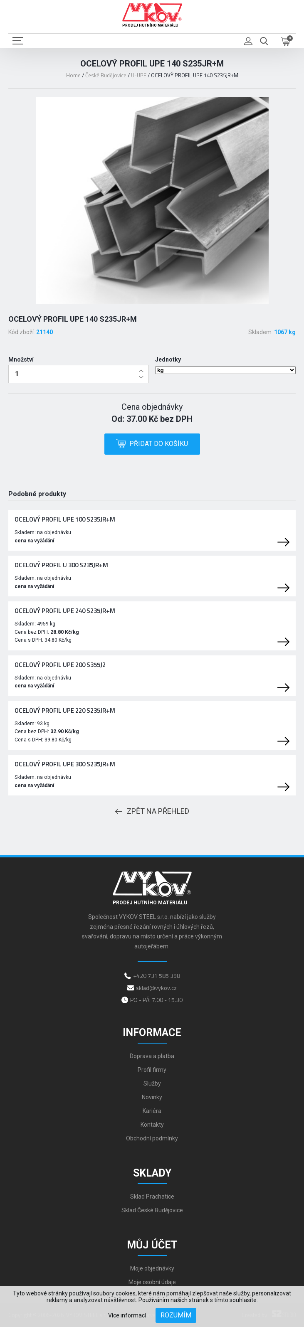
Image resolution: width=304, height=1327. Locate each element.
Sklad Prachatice (152, 1196)
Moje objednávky (152, 1268)
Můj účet (152, 1245)
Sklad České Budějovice (152, 1210)
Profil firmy (152, 1069)
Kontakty (152, 1124)
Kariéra (152, 1111)
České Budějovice (105, 75)
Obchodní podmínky (152, 1138)
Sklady (152, 1173)
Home (73, 75)
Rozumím (176, 1315)
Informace (152, 1033)
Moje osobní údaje (152, 1282)
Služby (152, 1083)
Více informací (127, 1315)
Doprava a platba (152, 1056)
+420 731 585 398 (156, 975)
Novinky (152, 1097)
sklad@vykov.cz (156, 987)
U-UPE (138, 75)
